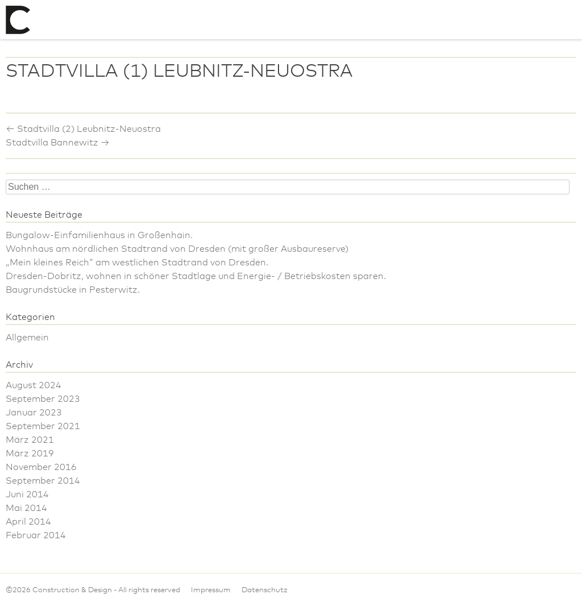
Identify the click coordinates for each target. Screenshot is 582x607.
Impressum (211, 590)
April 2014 (28, 521)
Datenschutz (265, 590)
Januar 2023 (34, 412)
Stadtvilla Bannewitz (58, 142)
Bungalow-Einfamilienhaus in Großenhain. (99, 235)
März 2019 (30, 453)
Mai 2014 (26, 508)
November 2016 (41, 467)
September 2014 (43, 480)
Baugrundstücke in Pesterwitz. (73, 289)
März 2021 (30, 439)
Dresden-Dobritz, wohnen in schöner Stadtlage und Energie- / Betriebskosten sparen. (196, 276)
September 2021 (43, 426)
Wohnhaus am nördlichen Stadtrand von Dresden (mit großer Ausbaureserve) (177, 248)
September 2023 (43, 399)
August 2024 (33, 385)
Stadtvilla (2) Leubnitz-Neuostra (83, 129)
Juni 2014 (27, 494)
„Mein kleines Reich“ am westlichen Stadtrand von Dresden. (137, 262)
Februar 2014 (36, 535)
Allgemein (27, 337)
